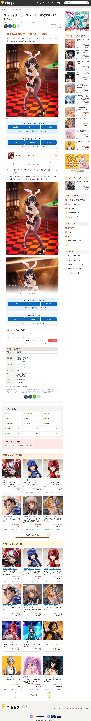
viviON (41, 131)
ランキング (28, 413)
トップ (3, 7)
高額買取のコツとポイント (75, 264)
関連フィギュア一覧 (32, 535)
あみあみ (15, 127)
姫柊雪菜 (42, 7)
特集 (58, 3)
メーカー (8, 423)
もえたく (35, 146)
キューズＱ (19, 355)
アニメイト (32, 127)
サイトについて (57, 708)
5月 (37, 428)
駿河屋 (49, 142)
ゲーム (9, 516)
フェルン (70, 245)
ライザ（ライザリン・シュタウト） (78, 241)
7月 (56, 428)
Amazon (20, 131)
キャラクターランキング (75, 224)
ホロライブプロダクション (75, 204)
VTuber (9, 480)
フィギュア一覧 (32, 695)
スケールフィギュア (31, 22)
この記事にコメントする (32, 164)
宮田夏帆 (23, 361)
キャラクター (48, 418)
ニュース (50, 3)
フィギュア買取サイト (74, 260)
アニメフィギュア (19, 22)
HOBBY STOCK (28, 445)
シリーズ (8, 418)
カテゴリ (46, 413)
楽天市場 (34, 131)
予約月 (7, 428)
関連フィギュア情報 (12, 455)
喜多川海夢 (71, 228)
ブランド (27, 423)
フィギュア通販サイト (74, 256)
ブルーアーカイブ (73, 217)
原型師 (46, 423)
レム (69, 236)
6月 (46, 428)
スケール (15, 480)
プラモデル (37, 480)
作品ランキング (72, 196)
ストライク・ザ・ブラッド (19, 7)
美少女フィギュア (9, 22)
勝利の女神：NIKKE (73, 213)
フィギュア (40, 3)
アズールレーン (72, 208)
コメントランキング (73, 178)
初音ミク (70, 232)
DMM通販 (49, 127)
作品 (26, 418)
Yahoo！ (27, 131)
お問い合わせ (79, 708)
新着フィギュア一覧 (12, 543)
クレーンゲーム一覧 (73, 273)
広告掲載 (65, 708)
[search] (87, 2)
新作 (7, 413)
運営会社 (72, 708)
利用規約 (87, 708)
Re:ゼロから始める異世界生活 (76, 200)
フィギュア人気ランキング (75, 36)
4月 (27, 428)
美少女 (4, 480)
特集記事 (70, 252)
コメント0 (58, 24)
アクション (31, 480)
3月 (18, 428)
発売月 (7, 433)
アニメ (9, 676)
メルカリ (15, 142)
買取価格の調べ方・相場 (74, 269)
